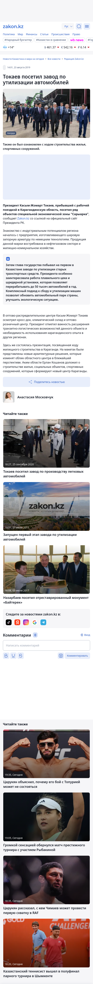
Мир (20, 34)
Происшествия (60, 34)
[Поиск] (79, 26)
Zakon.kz (23, 218)
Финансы (31, 34)
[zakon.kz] (13, 26)
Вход (87, 635)
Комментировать (77, 655)
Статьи (44, 34)
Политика (9, 34)
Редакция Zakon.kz (74, 58)
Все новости (54, 58)
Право (76, 34)
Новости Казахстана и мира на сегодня (23, 58)
